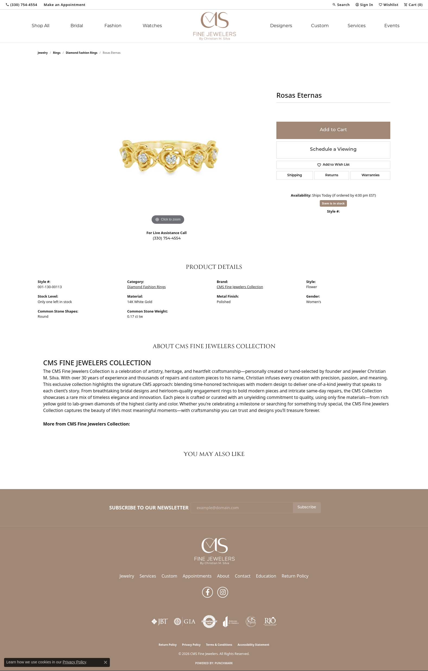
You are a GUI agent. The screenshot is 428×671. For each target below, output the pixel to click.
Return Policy (295, 576)
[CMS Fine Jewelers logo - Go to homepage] (214, 26)
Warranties (370, 175)
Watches (152, 26)
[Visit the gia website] (185, 621)
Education (266, 576)
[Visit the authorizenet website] (209, 621)
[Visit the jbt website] (159, 621)
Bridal (77, 26)
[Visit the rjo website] (270, 621)
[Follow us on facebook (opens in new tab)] (207, 592)
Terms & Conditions (219, 644)
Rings (56, 53)
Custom (320, 26)
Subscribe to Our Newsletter (149, 508)
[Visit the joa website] (231, 621)
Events (392, 26)
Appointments (197, 576)
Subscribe (307, 507)
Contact (243, 576)
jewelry (43, 53)
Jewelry (127, 576)
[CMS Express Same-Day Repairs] (251, 621)
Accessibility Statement (253, 644)
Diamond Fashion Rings (81, 53)
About (223, 576)
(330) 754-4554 (167, 238)
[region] (168, 144)
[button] (341, 4)
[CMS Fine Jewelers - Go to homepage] (214, 551)
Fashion (113, 26)
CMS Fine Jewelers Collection (240, 286)
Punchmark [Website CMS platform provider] (224, 663)
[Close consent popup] (105, 662)
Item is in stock (333, 203)
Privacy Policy (191, 644)
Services (357, 26)
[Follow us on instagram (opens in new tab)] (222, 592)
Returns (331, 175)
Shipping (294, 175)
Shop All (40, 26)
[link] (21, 4)
